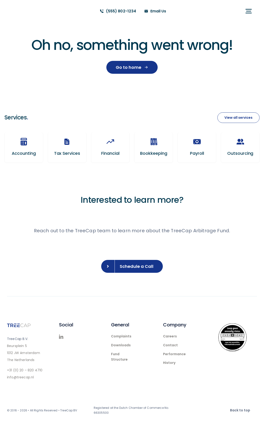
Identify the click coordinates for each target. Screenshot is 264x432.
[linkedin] (61, 337)
